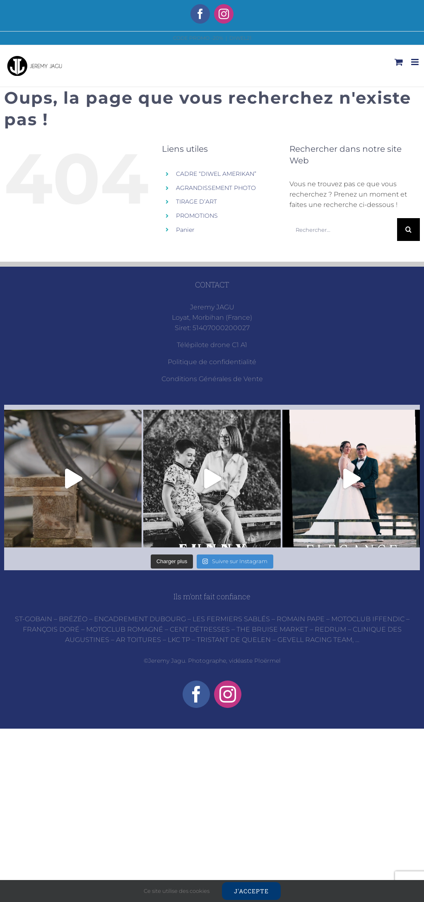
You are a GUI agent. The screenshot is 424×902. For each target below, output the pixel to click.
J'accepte (251, 891)
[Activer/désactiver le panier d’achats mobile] (399, 62)
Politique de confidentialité (212, 362)
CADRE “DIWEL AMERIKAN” (216, 173)
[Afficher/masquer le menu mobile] (415, 62)
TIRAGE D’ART (196, 201)
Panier (185, 229)
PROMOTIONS (197, 215)
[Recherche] (408, 229)
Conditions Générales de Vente (212, 379)
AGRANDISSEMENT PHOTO (216, 188)
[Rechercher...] (343, 229)
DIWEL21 (240, 38)
